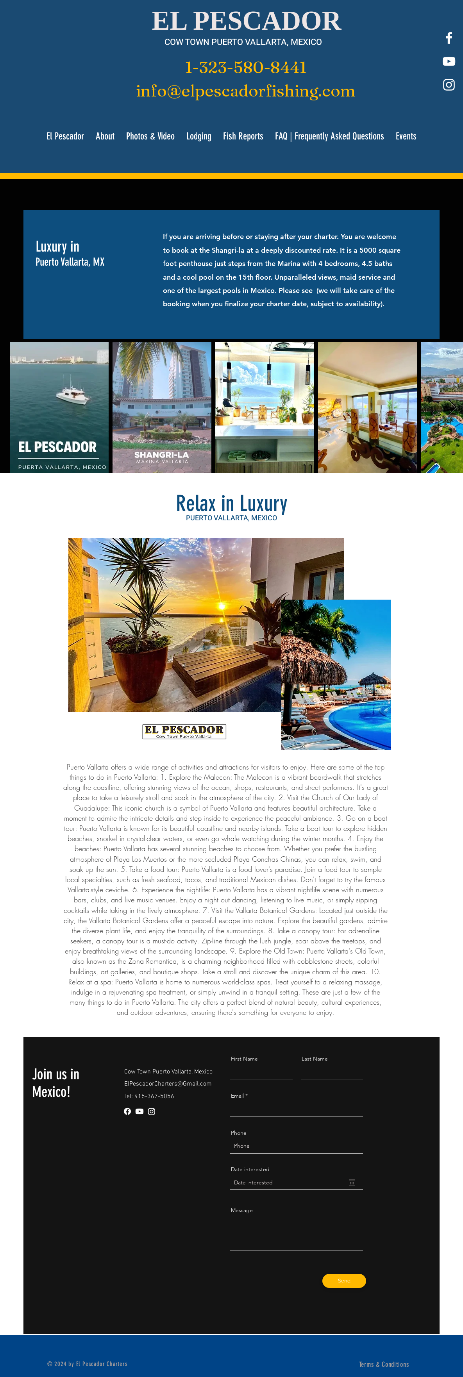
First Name (244, 1058)
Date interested (250, 1169)
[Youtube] (139, 1111)
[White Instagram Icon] (449, 85)
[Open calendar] (352, 1182)
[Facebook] (127, 1111)
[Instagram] (151, 1111)
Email (237, 1095)
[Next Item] (452, 407)
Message (242, 1210)
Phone (239, 1133)
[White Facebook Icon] (449, 38)
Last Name (315, 1058)
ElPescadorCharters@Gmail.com (168, 1084)
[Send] (344, 1281)
